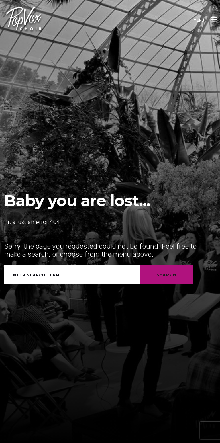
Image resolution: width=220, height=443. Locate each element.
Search (166, 274)
